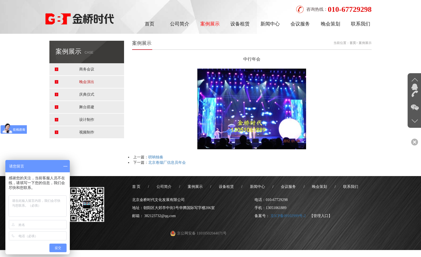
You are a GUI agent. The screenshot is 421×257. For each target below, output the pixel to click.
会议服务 (300, 24)
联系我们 (360, 24)
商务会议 (86, 69)
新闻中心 (270, 24)
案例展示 (210, 24)
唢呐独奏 (155, 157)
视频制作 (86, 132)
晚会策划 (330, 24)
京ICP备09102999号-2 (288, 216)
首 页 (136, 187)
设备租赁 (240, 24)
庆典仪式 (86, 94)
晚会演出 (86, 82)
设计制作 (86, 120)
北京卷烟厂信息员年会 (167, 163)
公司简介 (179, 24)
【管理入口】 (321, 216)
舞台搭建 (86, 107)
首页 (149, 24)
